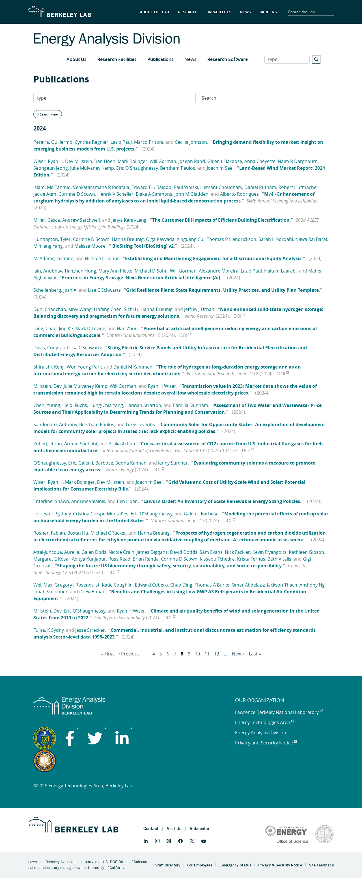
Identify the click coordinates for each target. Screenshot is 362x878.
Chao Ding (181, 585)
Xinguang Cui (190, 239)
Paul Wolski (186, 187)
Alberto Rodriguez (239, 194)
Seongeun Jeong (50, 168)
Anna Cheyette (259, 161)
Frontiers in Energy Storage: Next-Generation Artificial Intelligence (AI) (141, 277)
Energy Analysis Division (260, 732)
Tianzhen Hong (80, 271)
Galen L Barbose (224, 161)
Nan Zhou (127, 328)
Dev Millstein (78, 161)
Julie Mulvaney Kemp (92, 168)
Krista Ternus (251, 559)
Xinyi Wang (80, 309)
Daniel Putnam (260, 187)
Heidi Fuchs (75, 405)
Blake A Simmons (154, 194)
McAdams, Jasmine (53, 258)
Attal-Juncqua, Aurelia (56, 552)
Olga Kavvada (160, 239)
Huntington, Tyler (52, 239)
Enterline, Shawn (51, 501)
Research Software (227, 59)
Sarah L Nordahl (275, 239)
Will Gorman (163, 161)
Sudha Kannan (130, 463)
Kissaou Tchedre (217, 559)
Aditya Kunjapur (89, 559)
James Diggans (152, 552)
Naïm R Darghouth (298, 161)
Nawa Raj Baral (311, 239)
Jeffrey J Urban (199, 309)
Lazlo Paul (121, 142)
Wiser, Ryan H (48, 161)
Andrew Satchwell (81, 220)
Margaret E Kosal (51, 559)
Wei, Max (42, 585)
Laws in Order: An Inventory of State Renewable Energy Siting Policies (221, 501)
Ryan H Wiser (162, 386)
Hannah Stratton (143, 405)
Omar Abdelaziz (248, 585)
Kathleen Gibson (306, 552)
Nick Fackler (237, 552)
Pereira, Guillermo (52, 142)
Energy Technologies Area (264, 722)
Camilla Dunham (190, 405)
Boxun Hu (77, 533)
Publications (160, 59)
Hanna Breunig (128, 239)
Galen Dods (93, 552)
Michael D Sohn (151, 271)
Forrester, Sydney (52, 514)
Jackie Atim (44, 194)
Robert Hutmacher (298, 187)
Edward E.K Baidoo (151, 187)
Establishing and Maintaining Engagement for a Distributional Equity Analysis (213, 258)
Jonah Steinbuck (50, 592)
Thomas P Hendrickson (231, 239)
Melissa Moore (89, 246)
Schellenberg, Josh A (54, 290)
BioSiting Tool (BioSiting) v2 (142, 246)
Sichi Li (131, 309)
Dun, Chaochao (49, 309)
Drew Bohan (92, 592)
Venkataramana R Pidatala (101, 187)
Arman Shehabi (80, 444)
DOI (239, 316)
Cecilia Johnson (191, 142)
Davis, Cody (45, 348)
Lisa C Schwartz (104, 290)
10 (197, 654)
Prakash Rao (122, 444)
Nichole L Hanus (102, 258)
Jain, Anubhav (47, 271)
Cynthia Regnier (91, 142)
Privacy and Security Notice (266, 743)
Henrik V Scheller (115, 194)
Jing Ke (66, 328)
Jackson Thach (282, 585)
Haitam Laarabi (280, 271)
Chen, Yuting (46, 405)
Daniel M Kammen (132, 367)
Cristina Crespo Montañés (100, 514)
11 (207, 654)
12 (216, 654)
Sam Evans (211, 552)
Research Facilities (117, 59)
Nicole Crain (121, 552)
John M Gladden (191, 194)
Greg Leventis (140, 424)
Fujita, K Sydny (48, 630)
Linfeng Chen (108, 309)
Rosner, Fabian (49, 533)
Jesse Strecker (90, 630)
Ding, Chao (45, 328)
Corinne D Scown (77, 194)
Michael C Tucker (108, 533)
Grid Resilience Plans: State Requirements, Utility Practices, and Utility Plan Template (222, 290)
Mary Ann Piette (115, 271)
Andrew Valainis (88, 501)
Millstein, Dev (47, 386)
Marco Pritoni (148, 142)
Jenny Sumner (173, 463)
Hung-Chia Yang (106, 405)
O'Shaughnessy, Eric (54, 463)
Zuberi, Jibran (47, 444)
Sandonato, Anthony (55, 424)
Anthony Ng (312, 585)
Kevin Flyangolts (269, 552)
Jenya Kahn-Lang (128, 220)
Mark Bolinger (132, 161)
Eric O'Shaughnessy (137, 168)
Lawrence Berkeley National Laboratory (279, 712)
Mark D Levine (90, 328)
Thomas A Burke (212, 585)
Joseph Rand (191, 161)
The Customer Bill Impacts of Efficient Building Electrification (221, 220)
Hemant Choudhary (221, 187)
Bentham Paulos (177, 168)
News (190, 59)
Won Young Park (84, 367)
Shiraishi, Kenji (48, 367)
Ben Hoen (104, 161)
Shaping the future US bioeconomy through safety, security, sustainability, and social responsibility (169, 566)
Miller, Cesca (46, 220)
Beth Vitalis (279, 559)
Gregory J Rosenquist (77, 585)
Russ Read (119, 559)
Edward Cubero (151, 585)
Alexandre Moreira (218, 271)
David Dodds (183, 552)
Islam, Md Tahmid (52, 187)
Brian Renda (146, 559)
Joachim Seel (220, 168)
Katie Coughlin (117, 585)
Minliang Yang (48, 246)
